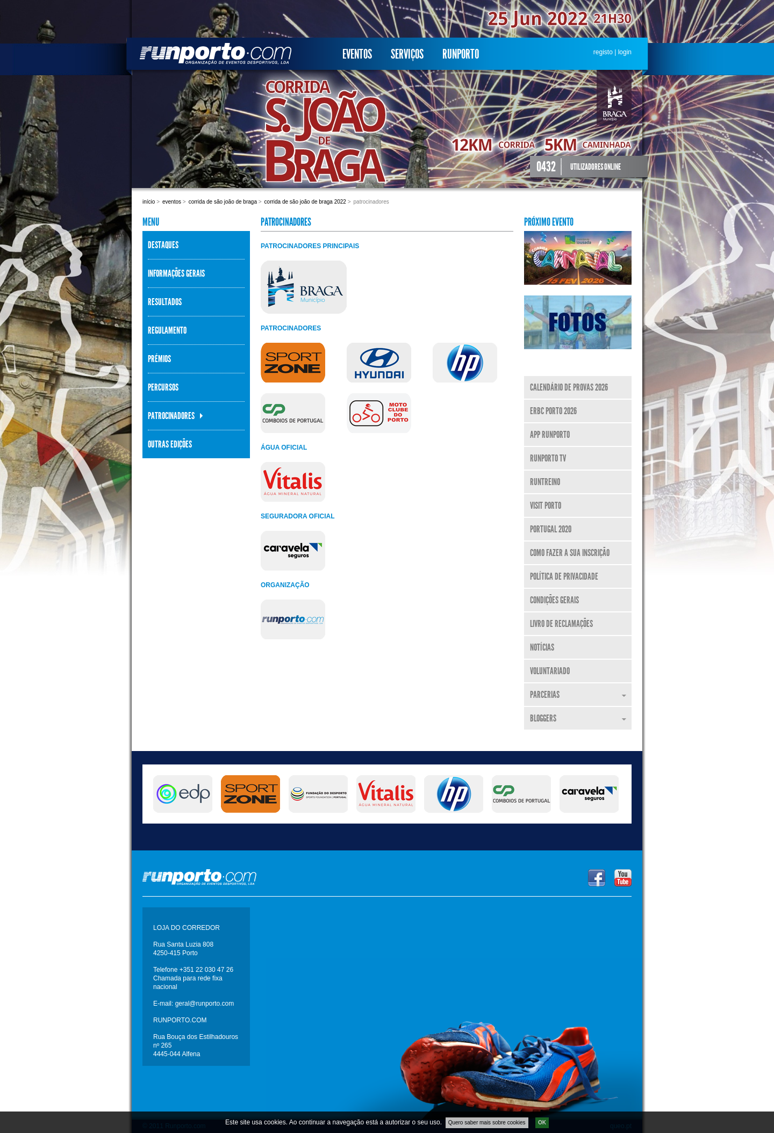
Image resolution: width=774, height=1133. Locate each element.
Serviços (407, 54)
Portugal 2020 (550, 529)
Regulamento (167, 330)
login (625, 52)
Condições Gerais (554, 600)
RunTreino (545, 482)
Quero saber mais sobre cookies (487, 1122)
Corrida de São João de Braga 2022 (305, 202)
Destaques (163, 245)
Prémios (159, 359)
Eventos (357, 54)
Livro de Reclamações (561, 624)
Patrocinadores (171, 416)
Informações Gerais (176, 273)
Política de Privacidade (564, 576)
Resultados (165, 302)
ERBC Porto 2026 (553, 411)
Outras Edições (170, 444)
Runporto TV (548, 458)
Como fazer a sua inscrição (570, 553)
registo (603, 52)
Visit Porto (545, 505)
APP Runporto (550, 435)
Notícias (542, 647)
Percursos (163, 387)
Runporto (460, 54)
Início (148, 202)
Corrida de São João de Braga (223, 202)
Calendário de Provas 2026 (569, 387)
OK (542, 1122)
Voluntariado (550, 671)
